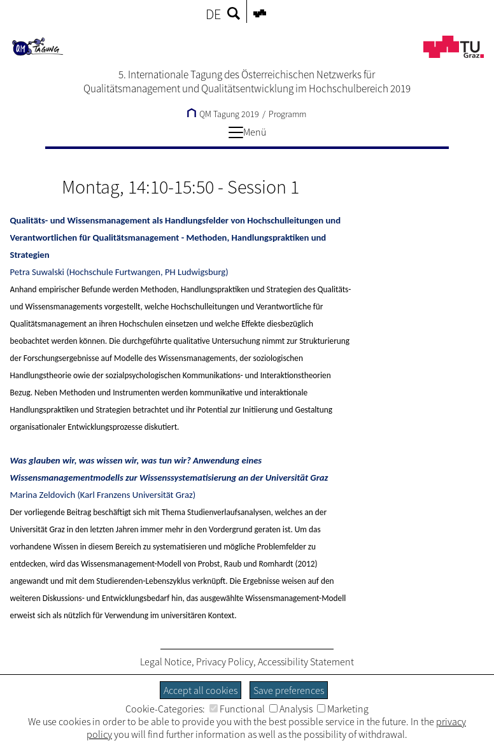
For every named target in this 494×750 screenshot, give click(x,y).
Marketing (343, 708)
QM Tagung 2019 (223, 114)
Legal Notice (166, 661)
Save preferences (288, 690)
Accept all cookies (200, 690)
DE (213, 14)
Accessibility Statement (306, 661)
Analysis (291, 708)
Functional (237, 708)
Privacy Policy (224, 661)
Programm (287, 114)
